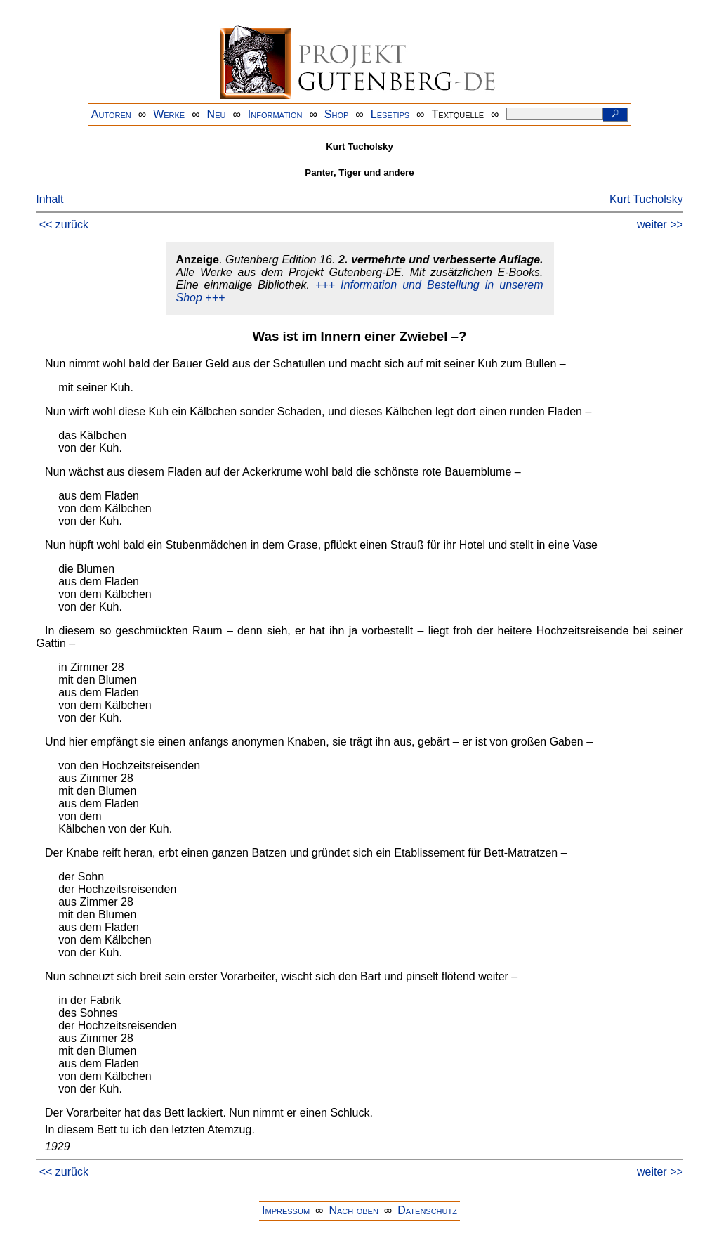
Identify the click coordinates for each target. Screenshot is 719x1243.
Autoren (111, 114)
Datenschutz (427, 1210)
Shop (336, 114)
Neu (216, 114)
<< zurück (63, 224)
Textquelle (458, 114)
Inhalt (49, 199)
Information (275, 114)
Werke (169, 114)
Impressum (286, 1210)
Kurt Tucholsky (646, 199)
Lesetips (390, 114)
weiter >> (660, 224)
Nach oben (353, 1210)
